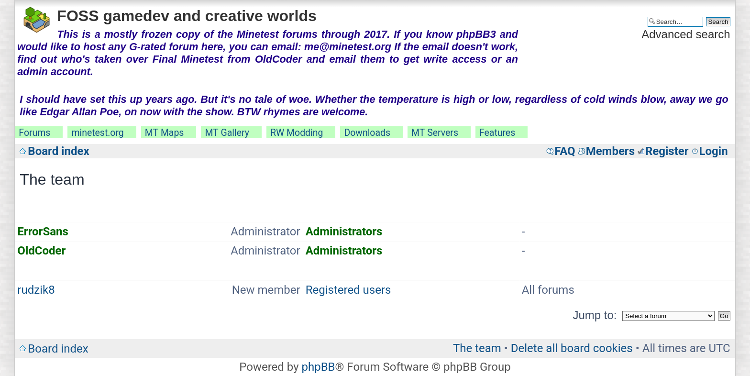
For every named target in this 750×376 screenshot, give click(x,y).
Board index (58, 151)
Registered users (348, 290)
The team (477, 348)
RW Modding (296, 132)
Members (610, 151)
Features (497, 132)
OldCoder (41, 250)
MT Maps (164, 132)
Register (667, 151)
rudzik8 (36, 290)
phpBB (318, 367)
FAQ (564, 151)
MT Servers (434, 132)
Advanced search (685, 34)
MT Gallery (227, 132)
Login (713, 151)
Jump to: (595, 315)
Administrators (344, 231)
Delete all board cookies (572, 348)
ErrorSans (42, 231)
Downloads (367, 132)
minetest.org (97, 132)
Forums (34, 132)
